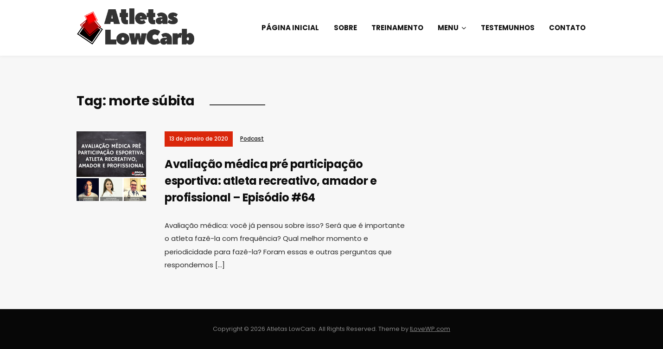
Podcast (252, 138)
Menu (448, 27)
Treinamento (397, 27)
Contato (567, 27)
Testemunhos (508, 27)
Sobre (345, 27)
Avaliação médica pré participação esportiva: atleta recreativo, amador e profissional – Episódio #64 (270, 180)
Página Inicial (290, 27)
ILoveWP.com (430, 328)
